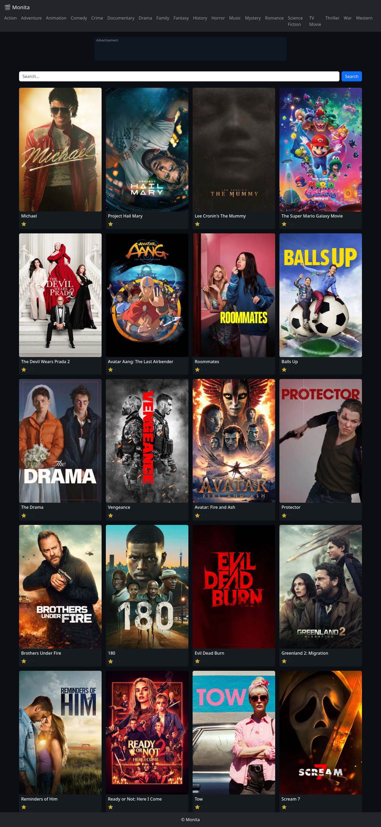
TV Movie (315, 21)
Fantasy (181, 18)
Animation (56, 18)
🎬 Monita (17, 7)
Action (10, 18)
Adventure (31, 18)
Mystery (253, 18)
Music (235, 18)
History (200, 18)
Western (364, 18)
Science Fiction (295, 21)
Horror (218, 18)
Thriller (332, 18)
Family (162, 18)
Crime (97, 18)
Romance (274, 18)
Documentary (120, 18)
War (348, 18)
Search (352, 76)
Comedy (79, 18)
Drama (145, 18)
